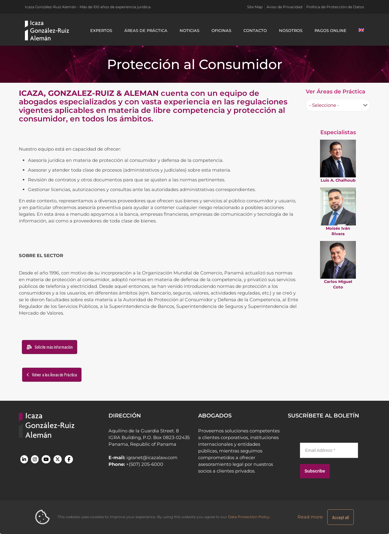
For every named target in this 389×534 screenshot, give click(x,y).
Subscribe (315, 471)
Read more (310, 517)
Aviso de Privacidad (284, 7)
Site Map (255, 7)
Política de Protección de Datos (335, 7)
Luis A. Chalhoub (338, 180)
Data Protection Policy (249, 517)
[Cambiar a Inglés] (361, 30)
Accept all (340, 517)
